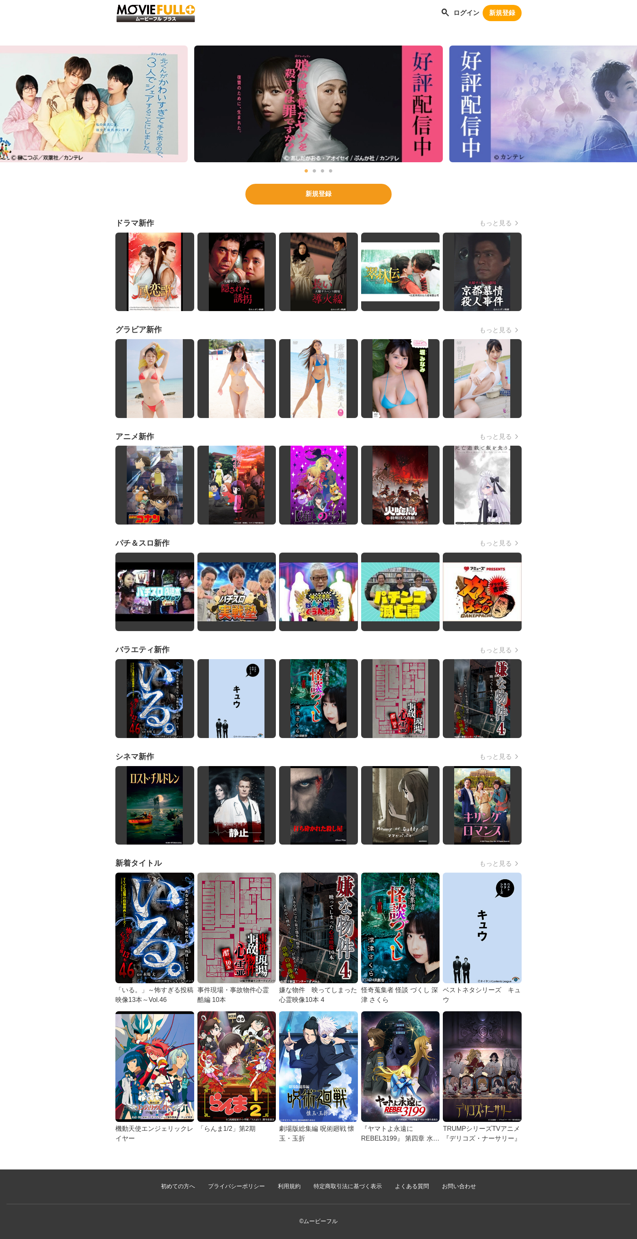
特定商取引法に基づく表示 (348, 1186)
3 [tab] (322, 171)
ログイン (466, 12)
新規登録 (502, 12)
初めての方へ (178, 1186)
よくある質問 (412, 1186)
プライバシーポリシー (236, 1186)
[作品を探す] (445, 13)
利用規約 (289, 1186)
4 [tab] (331, 171)
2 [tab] (314, 171)
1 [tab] (306, 171)
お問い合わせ (459, 1186)
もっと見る (495, 223)
